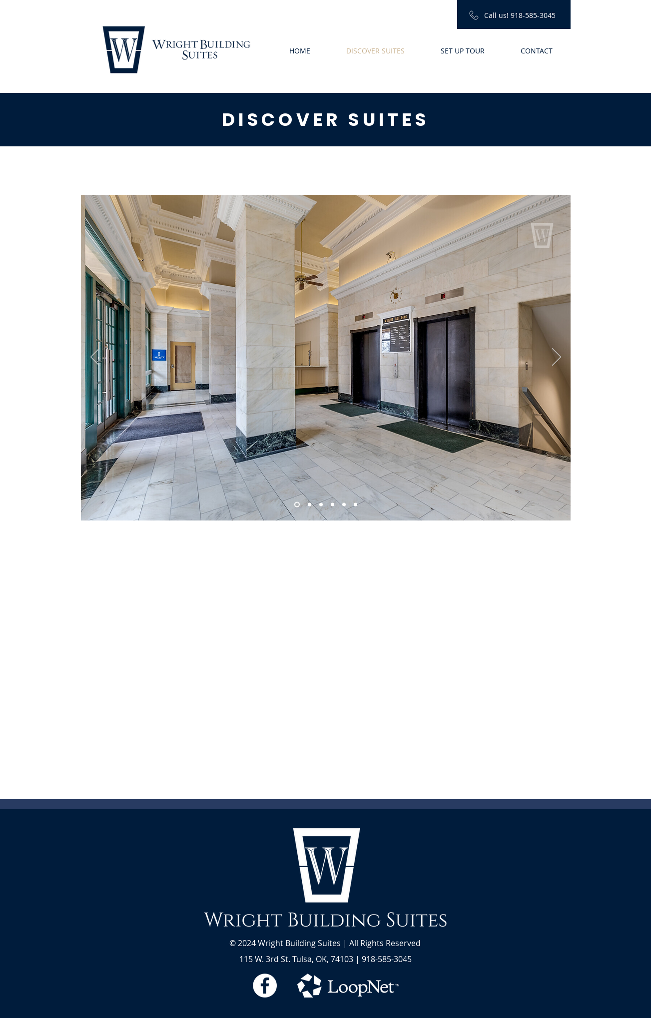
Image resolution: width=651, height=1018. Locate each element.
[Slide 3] (321, 505)
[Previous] (94, 357)
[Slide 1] (297, 505)
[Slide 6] (355, 505)
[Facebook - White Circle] (265, 986)
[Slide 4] (332, 505)
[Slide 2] (309, 505)
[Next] (556, 357)
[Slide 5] (344, 505)
